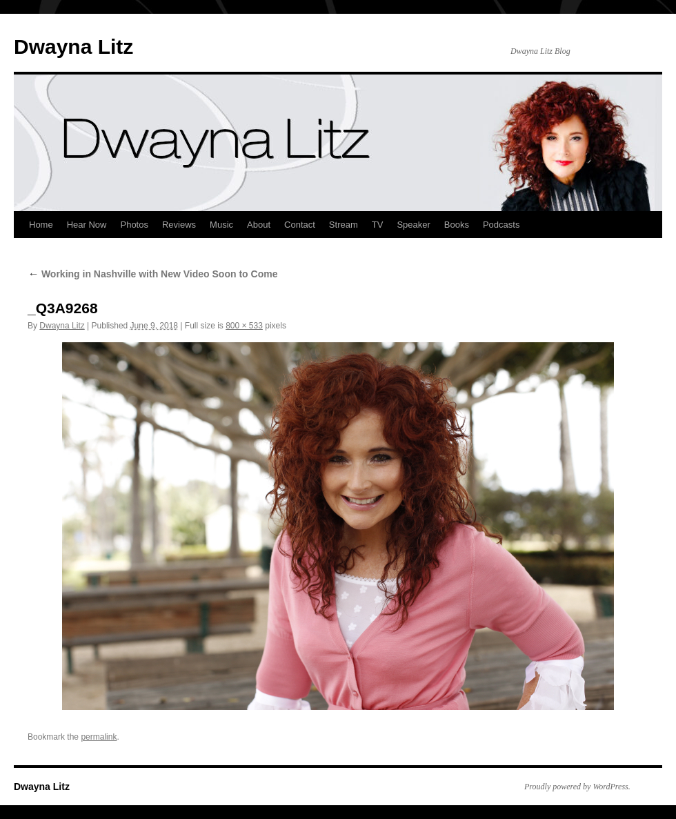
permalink (99, 737)
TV (378, 224)
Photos (134, 224)
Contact (299, 224)
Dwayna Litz (73, 46)
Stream (343, 224)
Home (41, 224)
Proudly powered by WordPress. (577, 786)
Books (456, 224)
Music (221, 224)
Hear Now (87, 224)
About (258, 224)
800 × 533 (244, 325)
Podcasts (501, 224)
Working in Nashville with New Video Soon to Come (152, 273)
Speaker (413, 224)
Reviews (179, 224)
